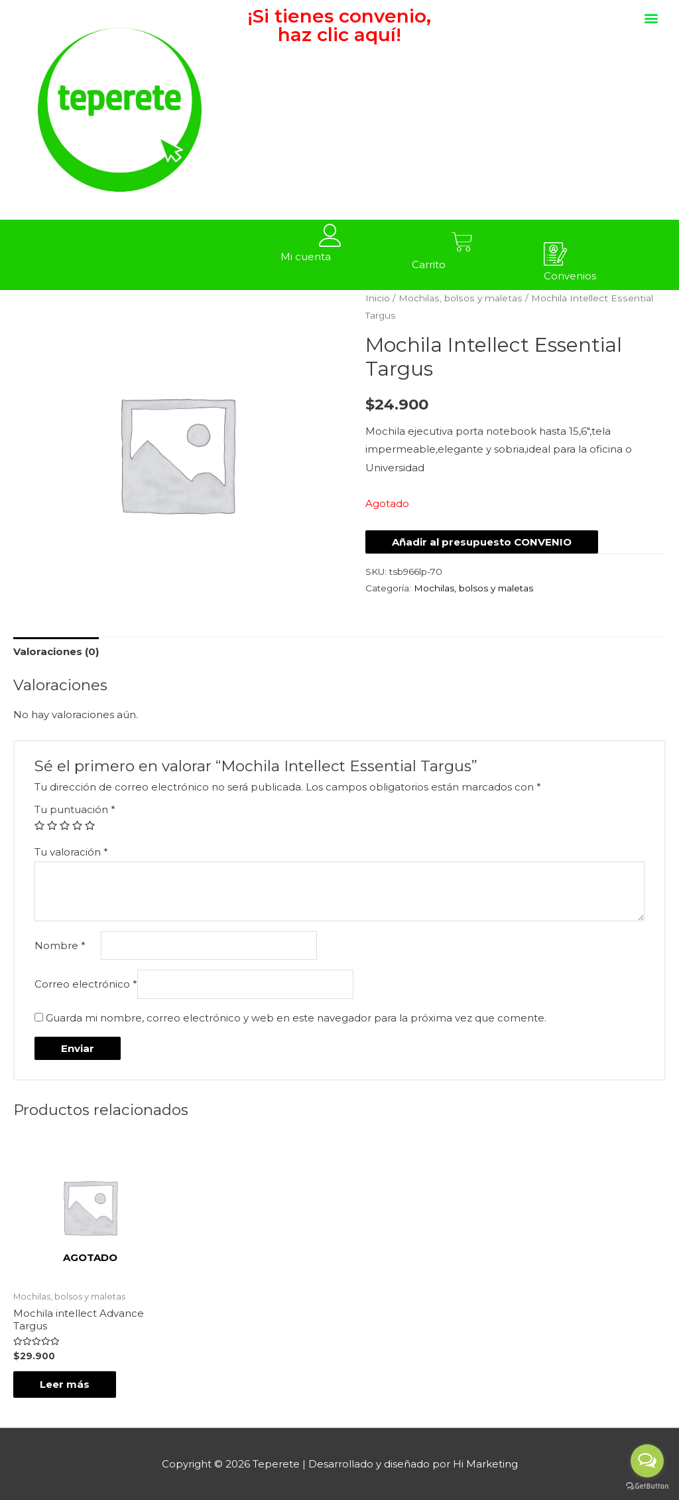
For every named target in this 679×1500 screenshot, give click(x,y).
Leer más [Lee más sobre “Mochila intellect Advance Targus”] (65, 1384)
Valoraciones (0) (56, 651)
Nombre (60, 945)
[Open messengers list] (647, 1460)
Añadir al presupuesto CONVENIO (482, 542)
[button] (651, 18)
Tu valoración (71, 852)
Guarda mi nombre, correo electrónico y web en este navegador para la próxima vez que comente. (296, 1018)
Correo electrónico (85, 984)
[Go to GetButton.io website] (647, 1486)
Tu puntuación (74, 809)
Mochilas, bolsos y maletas (461, 298)
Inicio (377, 298)
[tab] (56, 651)
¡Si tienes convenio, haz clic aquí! (339, 25)
